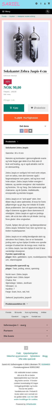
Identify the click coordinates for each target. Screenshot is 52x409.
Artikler (43, 312)
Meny (6, 11)
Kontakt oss (36, 317)
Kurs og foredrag (31, 312)
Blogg (44, 356)
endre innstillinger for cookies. (26, 399)
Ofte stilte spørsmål (27, 359)
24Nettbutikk (31, 404)
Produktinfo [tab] (11, 142)
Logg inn (25, 317)
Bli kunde (18, 312)
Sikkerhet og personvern (17, 356)
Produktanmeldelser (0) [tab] (15, 304)
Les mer (30, 397)
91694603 (45, 364)
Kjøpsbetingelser (30, 353)
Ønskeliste (38, 107)
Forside (4, 16)
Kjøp (14, 107)
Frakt (18, 353)
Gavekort (15, 317)
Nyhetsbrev (35, 356)
